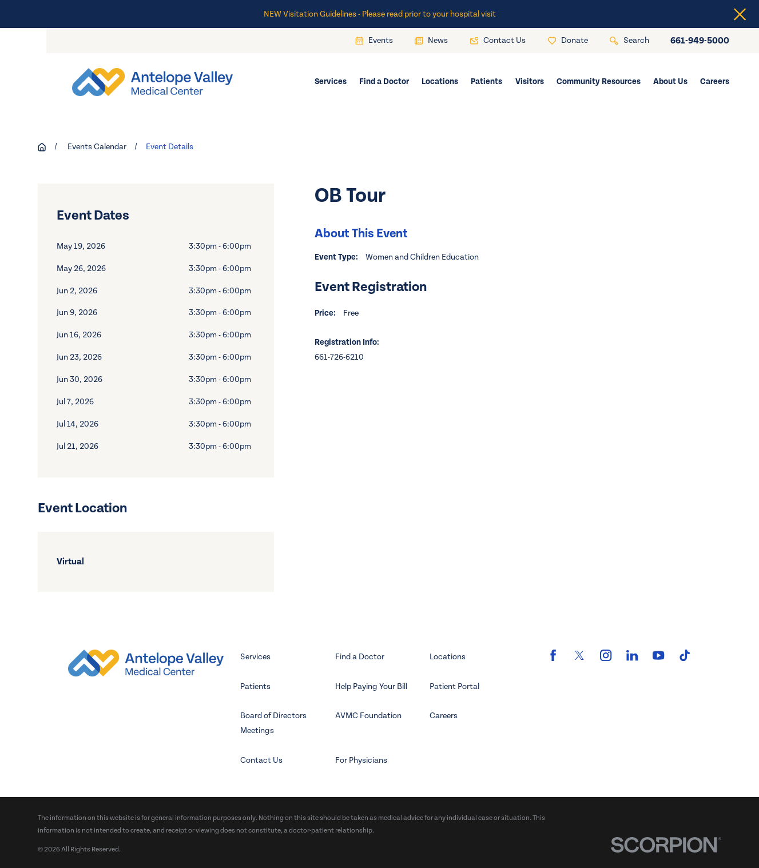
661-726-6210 (339, 357)
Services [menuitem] (331, 81)
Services (255, 656)
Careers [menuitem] (714, 81)
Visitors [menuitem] (529, 81)
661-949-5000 (699, 40)
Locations (448, 656)
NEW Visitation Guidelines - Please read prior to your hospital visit (380, 14)
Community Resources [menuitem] (599, 81)
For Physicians (361, 760)
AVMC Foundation (368, 715)
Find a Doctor (359, 656)
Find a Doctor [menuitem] (384, 81)
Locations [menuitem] (440, 81)
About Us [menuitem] (670, 81)
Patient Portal (454, 686)
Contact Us (261, 760)
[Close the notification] (740, 14)
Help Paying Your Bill (371, 686)
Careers (444, 715)
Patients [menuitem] (486, 81)
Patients (255, 686)
